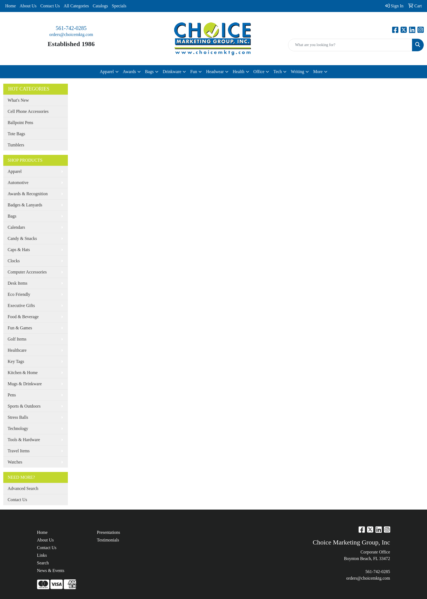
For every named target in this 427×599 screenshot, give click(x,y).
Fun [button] (193, 71)
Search (43, 563)
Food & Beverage (23, 316)
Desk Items (17, 283)
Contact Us (50, 6)
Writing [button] (297, 71)
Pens (12, 395)
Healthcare (17, 350)
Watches (15, 462)
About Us (28, 6)
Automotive (18, 182)
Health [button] (238, 71)
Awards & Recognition (28, 193)
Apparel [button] (107, 71)
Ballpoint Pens (20, 122)
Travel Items (19, 451)
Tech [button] (277, 71)
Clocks (14, 260)
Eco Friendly (19, 294)
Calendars (16, 227)
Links (42, 555)
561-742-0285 (71, 28)
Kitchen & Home (23, 372)
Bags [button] (149, 71)
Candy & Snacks (22, 238)
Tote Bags (16, 133)
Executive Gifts (21, 305)
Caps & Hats (19, 249)
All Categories (76, 6)
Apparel (15, 171)
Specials (119, 6)
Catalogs (100, 6)
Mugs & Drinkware (25, 383)
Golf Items (17, 339)
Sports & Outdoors (24, 406)
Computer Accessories (27, 272)
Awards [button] (129, 71)
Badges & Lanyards (25, 205)
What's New (18, 100)
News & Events (50, 570)
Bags (12, 216)
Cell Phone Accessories (28, 111)
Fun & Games (20, 328)
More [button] (318, 71)
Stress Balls (18, 417)
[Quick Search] (350, 45)
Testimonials (108, 540)
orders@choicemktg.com (71, 34)
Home (10, 6)
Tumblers (16, 145)
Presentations (108, 532)
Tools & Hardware (24, 439)
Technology (18, 428)
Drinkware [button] (172, 71)
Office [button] (259, 71)
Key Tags (16, 361)
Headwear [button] (215, 71)
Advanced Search (23, 488)
